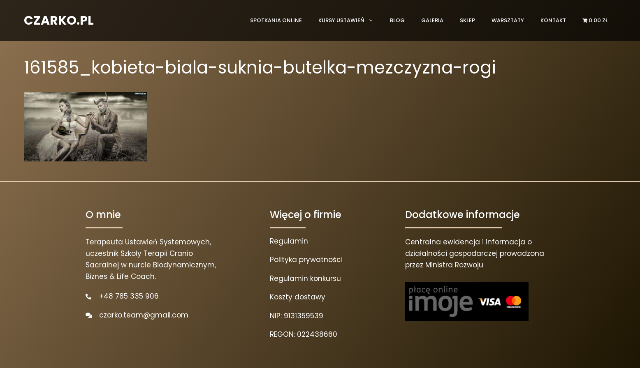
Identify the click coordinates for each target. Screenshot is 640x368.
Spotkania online (276, 20)
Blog (397, 20)
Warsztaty (508, 20)
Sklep (467, 20)
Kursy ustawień (350, 20)
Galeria (432, 20)
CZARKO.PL (59, 20)
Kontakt (553, 20)
